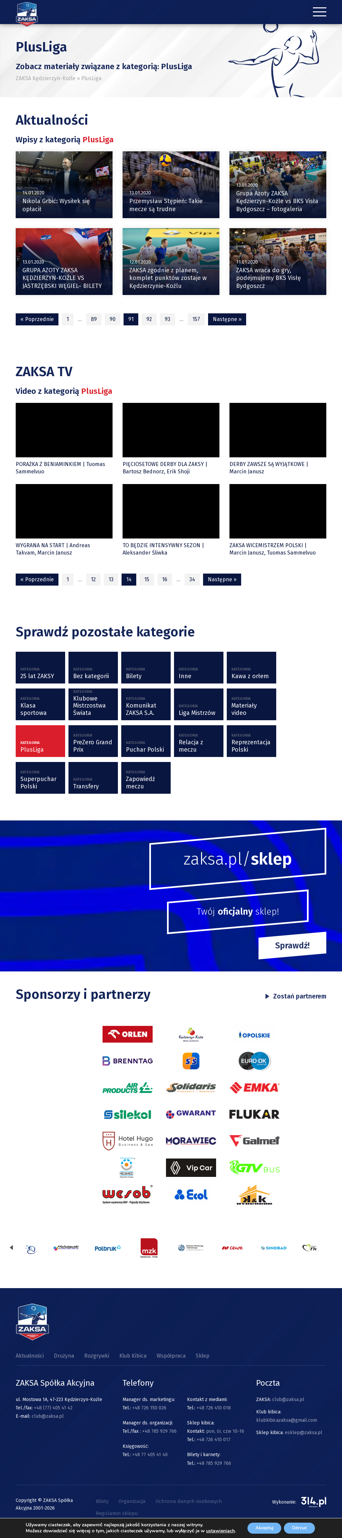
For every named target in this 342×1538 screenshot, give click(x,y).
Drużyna (64, 1356)
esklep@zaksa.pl (303, 1433)
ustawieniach (37, 1532)
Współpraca (171, 1356)
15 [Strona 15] (146, 579)
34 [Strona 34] (192, 579)
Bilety (102, 1502)
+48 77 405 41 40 (150, 1455)
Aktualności (30, 1356)
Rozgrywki (96, 1356)
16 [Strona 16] (164, 579)
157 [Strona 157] (196, 319)
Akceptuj (259, 1525)
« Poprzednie (37, 319)
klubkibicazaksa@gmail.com (286, 1420)
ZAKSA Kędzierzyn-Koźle (45, 78)
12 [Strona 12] (93, 579)
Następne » (227, 319)
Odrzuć (299, 1525)
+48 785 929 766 (159, 1431)
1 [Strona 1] (67, 319)
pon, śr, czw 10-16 (224, 1431)
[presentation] (11, 1248)
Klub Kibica (133, 1356)
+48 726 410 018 (214, 1408)
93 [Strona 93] (167, 319)
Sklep (202, 1356)
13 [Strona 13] (111, 579)
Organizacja (132, 1502)
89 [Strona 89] (94, 319)
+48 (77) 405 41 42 (53, 1408)
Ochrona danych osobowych (189, 1502)
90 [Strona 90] (113, 319)
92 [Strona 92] (149, 319)
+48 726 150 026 (149, 1408)
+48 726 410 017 (213, 1440)
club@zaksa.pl (48, 1416)
